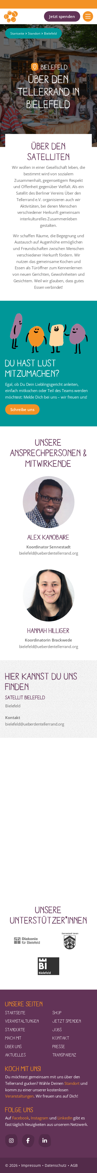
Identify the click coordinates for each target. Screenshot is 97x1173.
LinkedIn (64, 1117)
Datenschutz (55, 1165)
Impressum (31, 1165)
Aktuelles (15, 1054)
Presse (59, 1046)
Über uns (13, 1046)
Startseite (17, 33)
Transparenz (64, 1054)
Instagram (39, 1117)
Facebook (20, 1117)
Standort (34, 33)
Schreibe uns (22, 409)
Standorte (15, 1029)
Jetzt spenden (62, 16)
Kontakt (61, 1037)
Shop (57, 1012)
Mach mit (13, 1037)
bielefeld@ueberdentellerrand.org (48, 553)
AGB (74, 1165)
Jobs (57, 1029)
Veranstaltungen (22, 1020)
